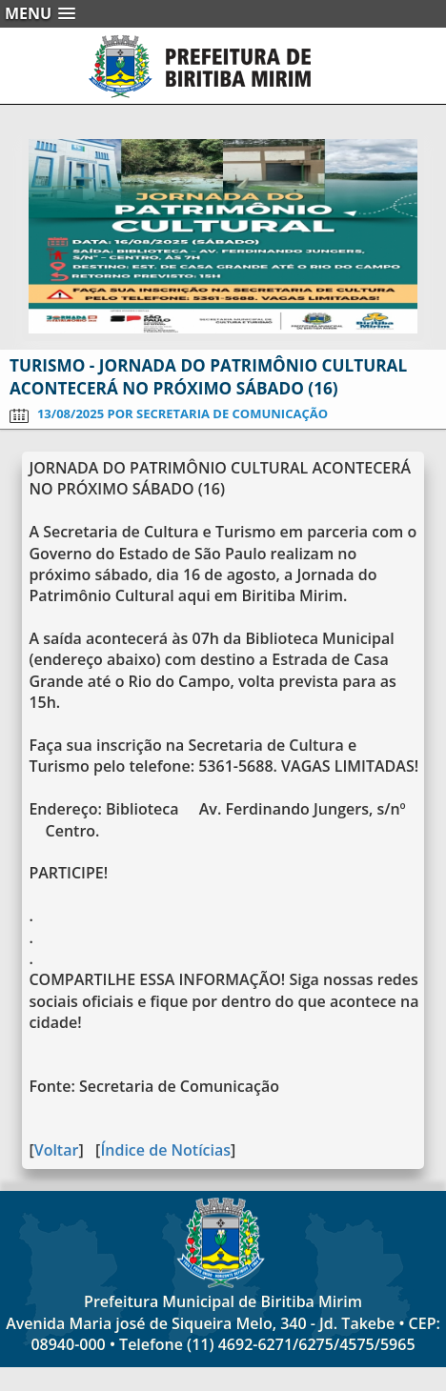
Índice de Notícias (165, 1149)
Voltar (56, 1149)
